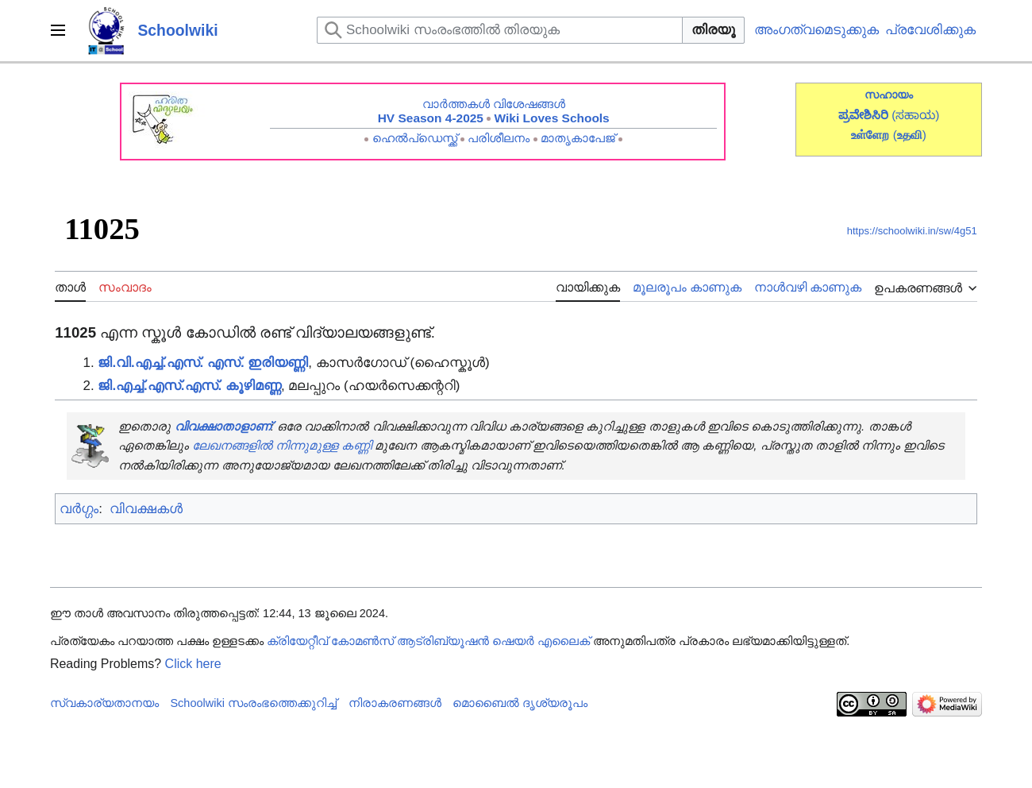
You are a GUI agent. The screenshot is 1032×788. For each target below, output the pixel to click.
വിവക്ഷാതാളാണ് (223, 426)
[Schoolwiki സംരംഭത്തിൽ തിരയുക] (500, 30)
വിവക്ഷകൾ (146, 508)
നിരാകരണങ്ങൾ (394, 703)
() (909, 134)
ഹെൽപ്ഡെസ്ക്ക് (414, 138)
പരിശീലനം (498, 138)
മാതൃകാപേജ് (578, 138)
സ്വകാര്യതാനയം (104, 703)
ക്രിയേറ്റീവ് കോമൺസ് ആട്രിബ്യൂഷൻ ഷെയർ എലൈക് (428, 641)
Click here (193, 663)
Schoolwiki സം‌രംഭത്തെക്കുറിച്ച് (253, 703)
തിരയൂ (713, 29)
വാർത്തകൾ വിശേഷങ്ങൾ (493, 103)
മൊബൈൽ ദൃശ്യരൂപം (519, 703)
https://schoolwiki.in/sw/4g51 (912, 231)
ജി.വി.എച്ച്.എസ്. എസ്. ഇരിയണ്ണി (203, 362)
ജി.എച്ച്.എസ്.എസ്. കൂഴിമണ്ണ (189, 385)
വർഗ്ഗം (79, 508)
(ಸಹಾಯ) (915, 115)
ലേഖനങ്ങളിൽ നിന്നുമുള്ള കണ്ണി (282, 445)
